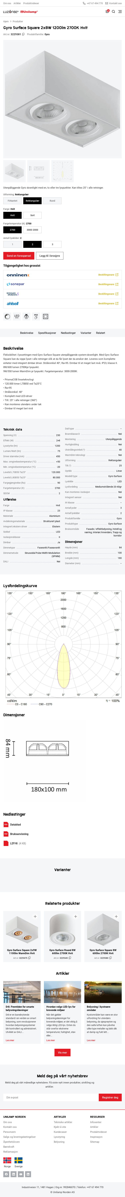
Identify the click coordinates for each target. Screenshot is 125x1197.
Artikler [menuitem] (17, 3)
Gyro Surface (115, 523)
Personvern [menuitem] (9, 1131)
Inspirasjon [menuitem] (96, 1136)
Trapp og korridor (117, 534)
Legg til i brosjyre (49, 255)
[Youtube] (21, 1174)
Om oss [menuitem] (7, 3)
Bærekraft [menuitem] (8, 1146)
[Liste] (107, 11)
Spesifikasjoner (47, 332)
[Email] (51, 1097)
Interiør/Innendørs (102, 532)
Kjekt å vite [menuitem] (60, 1126)
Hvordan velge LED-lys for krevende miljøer (60, 1008)
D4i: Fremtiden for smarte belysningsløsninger (20, 1008)
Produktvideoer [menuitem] (31, 3)
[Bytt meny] (120, 11)
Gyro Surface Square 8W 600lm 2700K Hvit (103, 951)
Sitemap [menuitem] (94, 1141)
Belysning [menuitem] (59, 1141)
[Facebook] (6, 1174)
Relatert (100, 332)
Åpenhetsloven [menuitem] (11, 1141)
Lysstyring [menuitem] (59, 1136)
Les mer (10, 1040)
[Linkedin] (14, 1174)
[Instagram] (28, 1174)
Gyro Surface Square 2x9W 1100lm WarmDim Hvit (22, 951)
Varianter (86, 332)
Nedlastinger (68, 332)
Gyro (47, 34)
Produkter (18, 21)
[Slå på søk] (113, 11)
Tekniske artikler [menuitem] (63, 1122)
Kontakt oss (113, 3)
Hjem (6, 21)
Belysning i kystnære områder (98, 1008)
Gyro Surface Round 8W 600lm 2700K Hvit (62, 951)
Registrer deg (110, 1097)
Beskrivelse (26, 332)
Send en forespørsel (19, 255)
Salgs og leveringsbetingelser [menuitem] (19, 1136)
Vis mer (62, 1052)
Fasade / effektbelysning (99, 528)
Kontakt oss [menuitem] (10, 1126)
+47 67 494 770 (93, 3)
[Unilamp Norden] (20, 11)
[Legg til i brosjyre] (35, 916)
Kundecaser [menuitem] (60, 1131)
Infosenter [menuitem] (95, 1122)
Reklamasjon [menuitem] (10, 1151)
